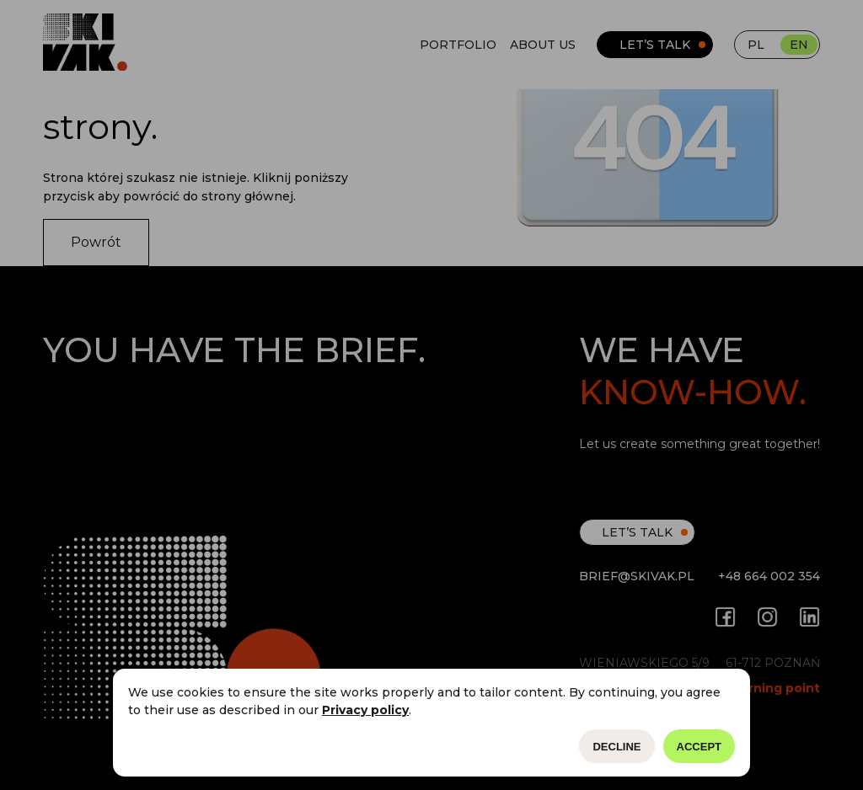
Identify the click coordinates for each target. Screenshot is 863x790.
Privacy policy (365, 710)
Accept (699, 746)
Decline (616, 746)
